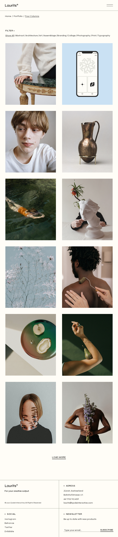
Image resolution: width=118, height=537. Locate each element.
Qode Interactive (17, 503)
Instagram (10, 519)
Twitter (8, 527)
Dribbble (9, 531)
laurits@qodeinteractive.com (78, 503)
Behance (9, 523)
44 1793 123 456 (71, 499)
